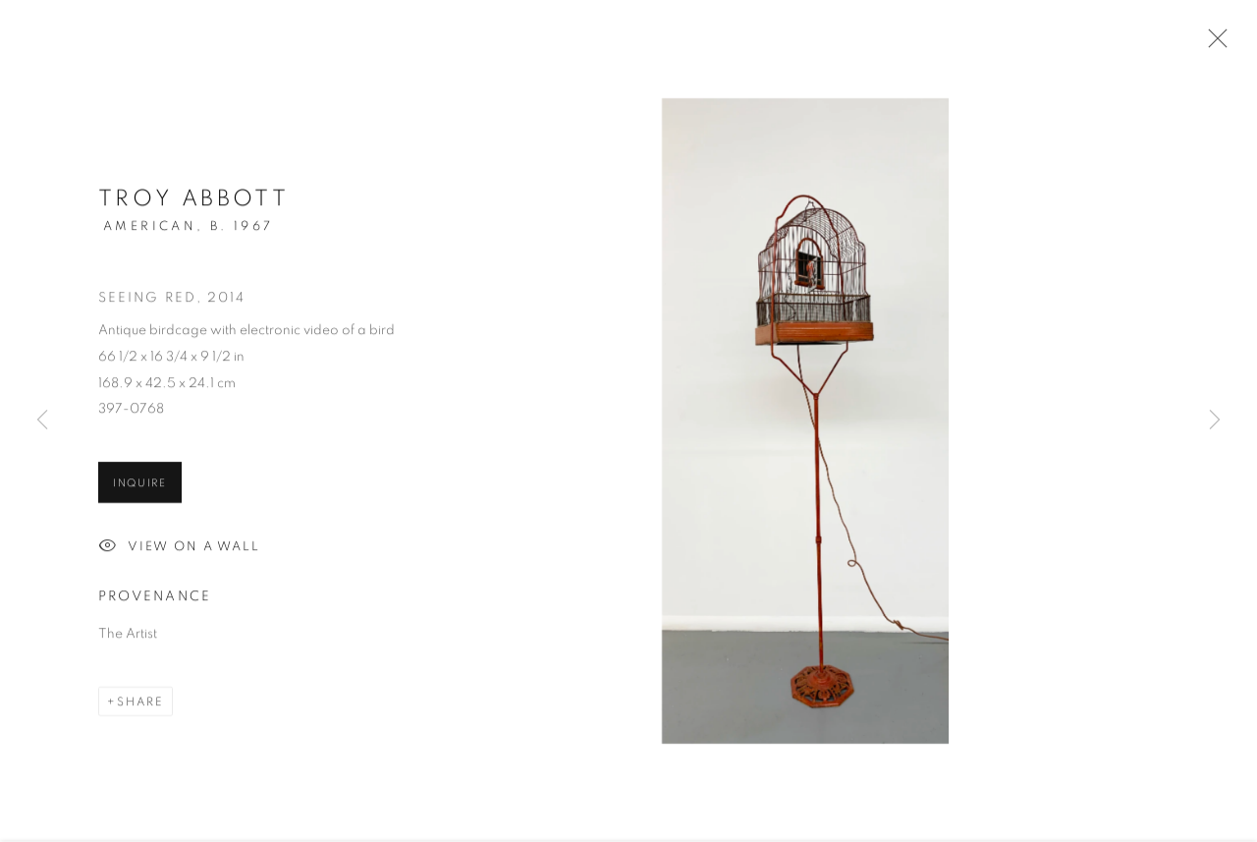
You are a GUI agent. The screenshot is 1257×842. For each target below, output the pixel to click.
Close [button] (1213, 44)
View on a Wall (179, 549)
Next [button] (1215, 421)
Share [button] (140, 703)
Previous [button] (42, 421)
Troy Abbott (193, 201)
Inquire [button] (140, 484)
